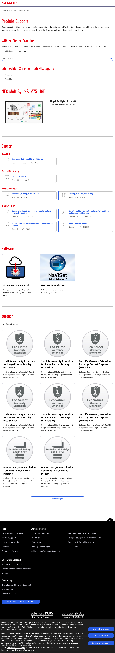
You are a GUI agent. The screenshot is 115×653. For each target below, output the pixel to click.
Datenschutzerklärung (24, 650)
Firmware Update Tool (16, 285)
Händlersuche (8, 546)
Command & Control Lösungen (80, 542)
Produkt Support (9, 537)
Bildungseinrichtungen (40, 546)
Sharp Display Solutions (12, 564)
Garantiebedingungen (11, 551)
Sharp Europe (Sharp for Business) (16, 585)
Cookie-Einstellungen (16, 647)
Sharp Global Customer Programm (16, 568)
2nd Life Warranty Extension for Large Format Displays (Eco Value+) (57, 417)
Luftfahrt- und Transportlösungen (45, 551)
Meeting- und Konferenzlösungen (81, 533)
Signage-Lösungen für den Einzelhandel (84, 537)
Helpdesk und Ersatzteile (12, 533)
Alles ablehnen (101, 635)
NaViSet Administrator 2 (54, 285)
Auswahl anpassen (101, 643)
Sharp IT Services (9, 593)
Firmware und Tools (10, 542)
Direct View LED (37, 537)
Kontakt (5, 573)
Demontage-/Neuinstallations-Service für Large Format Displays (20, 470)
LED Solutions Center (40, 533)
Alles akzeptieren (101, 629)
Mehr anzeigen (57, 498)
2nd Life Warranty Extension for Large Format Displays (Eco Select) (95, 364)
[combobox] (57, 58)
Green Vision (72, 546)
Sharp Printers (8, 589)
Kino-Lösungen (37, 542)
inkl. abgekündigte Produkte (15, 51)
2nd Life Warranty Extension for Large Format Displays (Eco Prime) (19, 364)
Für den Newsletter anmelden (21, 601)
